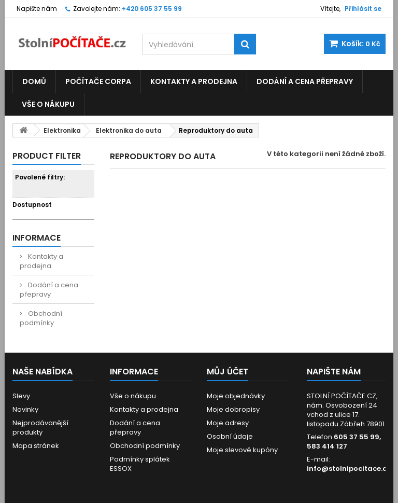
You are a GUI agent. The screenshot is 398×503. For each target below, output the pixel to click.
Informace (36, 238)
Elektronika (62, 130)
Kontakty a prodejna (193, 81)
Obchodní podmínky (41, 318)
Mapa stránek (35, 446)
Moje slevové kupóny (242, 450)
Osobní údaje (230, 436)
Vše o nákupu (48, 104)
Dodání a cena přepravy (305, 81)
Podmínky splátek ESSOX (140, 463)
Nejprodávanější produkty (40, 427)
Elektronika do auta (129, 130)
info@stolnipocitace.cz (348, 468)
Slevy (21, 396)
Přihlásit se (363, 8)
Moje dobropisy (233, 409)
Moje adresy (228, 423)
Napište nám (37, 8)
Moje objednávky (236, 396)
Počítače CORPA (98, 81)
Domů (34, 81)
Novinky (25, 409)
